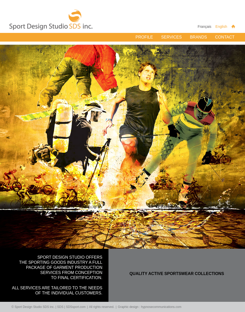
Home (233, 26)
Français (204, 26)
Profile (144, 37)
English (221, 26)
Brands (198, 37)
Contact (225, 37)
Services (171, 37)
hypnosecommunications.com (161, 307)
